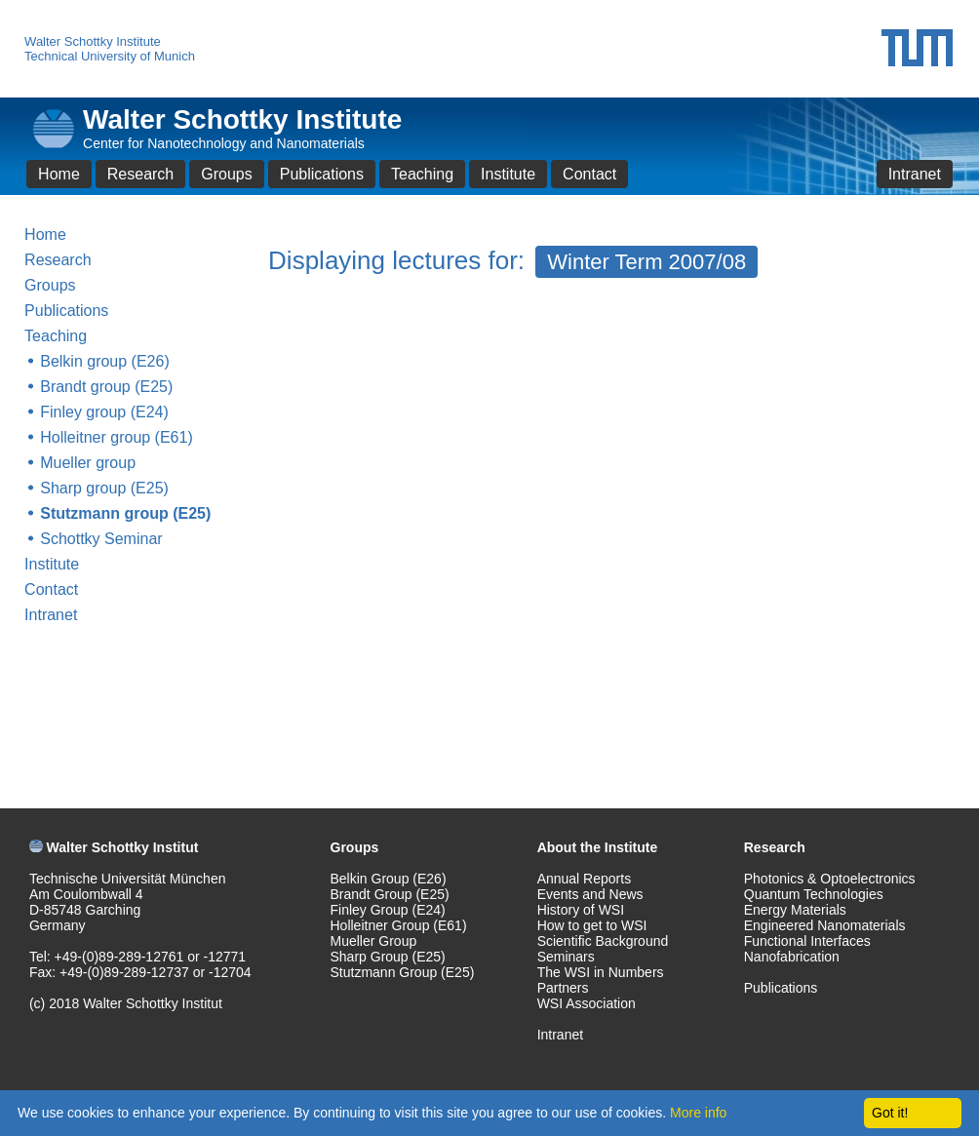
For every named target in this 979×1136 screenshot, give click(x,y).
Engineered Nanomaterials (825, 925)
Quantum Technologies (813, 894)
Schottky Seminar (101, 538)
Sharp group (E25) (104, 488)
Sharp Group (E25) (388, 956)
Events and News (590, 894)
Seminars (566, 956)
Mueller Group (374, 941)
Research (140, 174)
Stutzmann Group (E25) (403, 972)
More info (698, 1112)
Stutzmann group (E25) (125, 513)
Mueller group (88, 462)
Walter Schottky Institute (92, 41)
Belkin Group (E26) (389, 878)
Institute (508, 174)
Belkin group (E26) (105, 361)
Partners (563, 988)
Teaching (422, 174)
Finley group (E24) (104, 412)
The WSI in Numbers (600, 972)
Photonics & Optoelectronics (830, 878)
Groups (226, 174)
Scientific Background (603, 941)
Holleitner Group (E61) (399, 925)
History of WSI (580, 910)
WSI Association (586, 1003)
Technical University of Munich (109, 56)
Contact (589, 174)
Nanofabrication (792, 956)
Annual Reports (584, 878)
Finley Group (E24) (388, 910)
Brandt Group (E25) (390, 894)
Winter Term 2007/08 (646, 262)
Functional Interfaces (807, 941)
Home (59, 174)
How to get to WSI (592, 925)
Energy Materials (795, 910)
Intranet (914, 174)
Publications (322, 174)
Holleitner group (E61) (116, 437)
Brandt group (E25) (106, 386)
